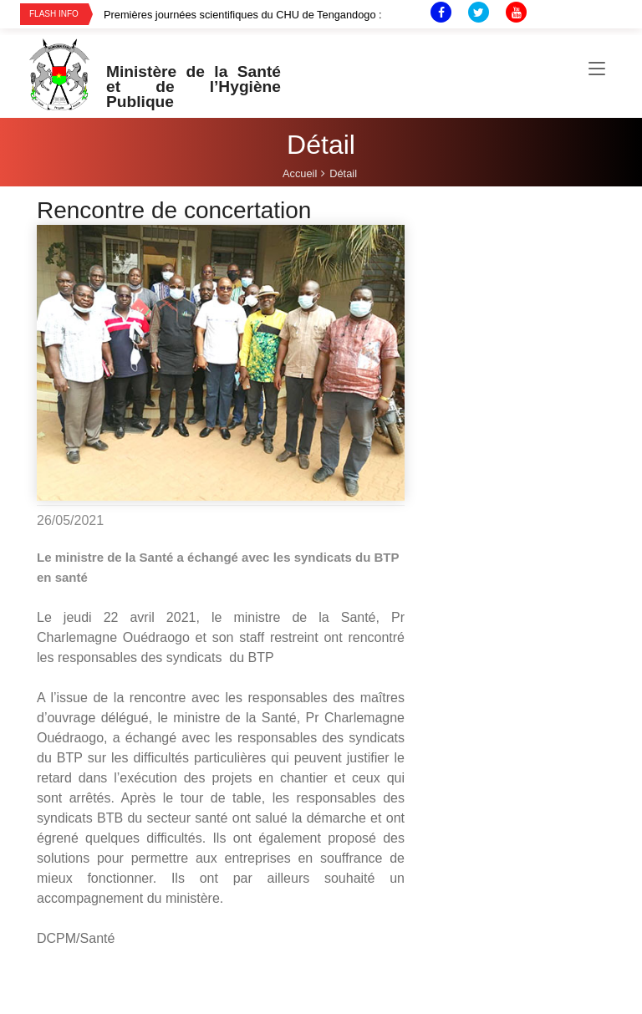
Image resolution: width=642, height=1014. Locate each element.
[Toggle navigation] (596, 69)
